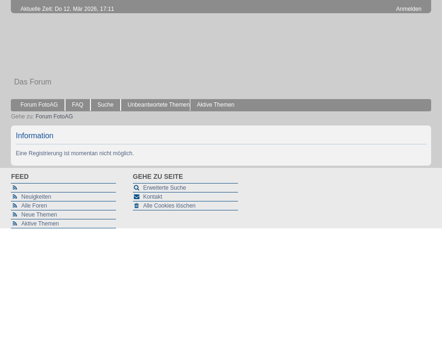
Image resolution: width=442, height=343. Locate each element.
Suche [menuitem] (106, 104)
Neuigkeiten (36, 196)
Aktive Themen (40, 223)
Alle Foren (34, 205)
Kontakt (153, 196)
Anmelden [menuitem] (409, 9)
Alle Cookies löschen (169, 205)
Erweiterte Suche (164, 187)
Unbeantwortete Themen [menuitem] (159, 104)
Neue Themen (39, 214)
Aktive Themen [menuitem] (216, 104)
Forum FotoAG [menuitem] (38, 104)
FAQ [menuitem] (77, 104)
